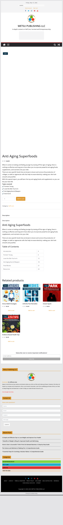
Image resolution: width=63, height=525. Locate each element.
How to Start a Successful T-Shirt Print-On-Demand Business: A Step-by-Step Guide (25, 474)
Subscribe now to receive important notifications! (31, 382)
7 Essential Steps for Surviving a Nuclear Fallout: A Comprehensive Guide (22, 481)
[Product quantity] (8, 228)
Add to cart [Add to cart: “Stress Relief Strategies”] (11, 340)
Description (6, 245)
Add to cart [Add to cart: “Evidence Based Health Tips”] (11, 370)
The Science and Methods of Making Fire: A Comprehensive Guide (20, 477)
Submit (7, 454)
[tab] (6, 245)
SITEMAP (38, 512)
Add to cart (20, 228)
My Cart (35, 8)
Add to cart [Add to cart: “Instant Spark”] (52, 340)
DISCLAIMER (38, 510)
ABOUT (5, 510)
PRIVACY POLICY (30, 510)
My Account (28, 8)
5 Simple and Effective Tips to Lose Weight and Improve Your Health (21, 467)
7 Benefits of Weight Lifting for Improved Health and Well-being (20, 470)
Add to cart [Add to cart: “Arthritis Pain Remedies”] (31, 340)
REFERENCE (56, 510)
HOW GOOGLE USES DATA (29, 512)
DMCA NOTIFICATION (47, 510)
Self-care (11, 235)
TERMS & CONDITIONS (20, 510)
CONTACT (11, 510)
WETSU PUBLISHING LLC (31, 26)
